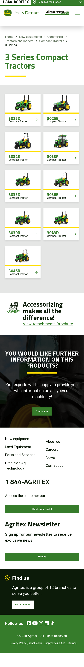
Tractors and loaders (19, 41)
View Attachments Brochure (48, 324)
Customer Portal (42, 514)
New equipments (30, 37)
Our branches (27, 617)
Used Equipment (18, 450)
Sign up (42, 565)
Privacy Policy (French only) (26, 657)
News (50, 461)
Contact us (42, 413)
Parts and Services (20, 458)
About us (53, 445)
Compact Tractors (51, 41)
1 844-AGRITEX (15, 5)
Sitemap (72, 657)
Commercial (55, 37)
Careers (52, 453)
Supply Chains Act (54, 657)
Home (9, 37)
